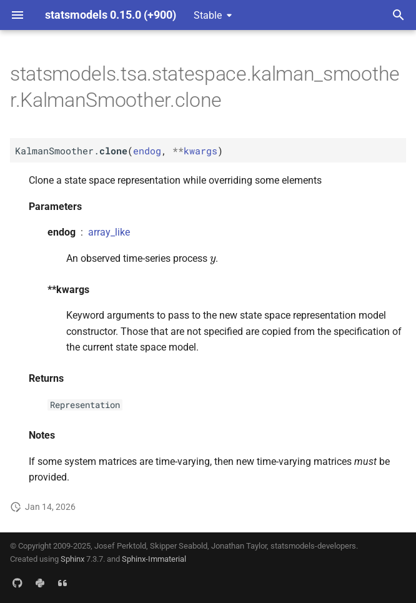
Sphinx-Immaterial (154, 559)
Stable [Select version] (208, 15)
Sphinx (72, 559)
